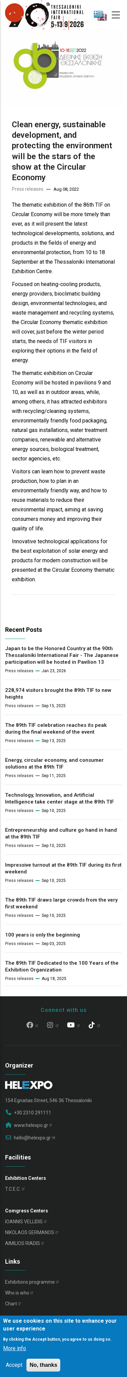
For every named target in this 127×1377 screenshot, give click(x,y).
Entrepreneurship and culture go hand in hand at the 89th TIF (61, 833)
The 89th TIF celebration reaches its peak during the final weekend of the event (56, 728)
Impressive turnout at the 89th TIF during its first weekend (63, 868)
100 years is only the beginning (42, 935)
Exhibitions (32, 1282)
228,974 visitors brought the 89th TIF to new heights (58, 693)
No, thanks (43, 1365)
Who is (19, 1293)
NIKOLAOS (32, 1232)
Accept (14, 1365)
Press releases (27, 189)
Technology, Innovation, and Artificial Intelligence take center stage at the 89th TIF (59, 798)
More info (14, 1348)
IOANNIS (26, 1221)
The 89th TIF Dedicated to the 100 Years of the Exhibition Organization (62, 966)
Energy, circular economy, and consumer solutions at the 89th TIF (54, 763)
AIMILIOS (25, 1243)
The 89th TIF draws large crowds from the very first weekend (61, 903)
